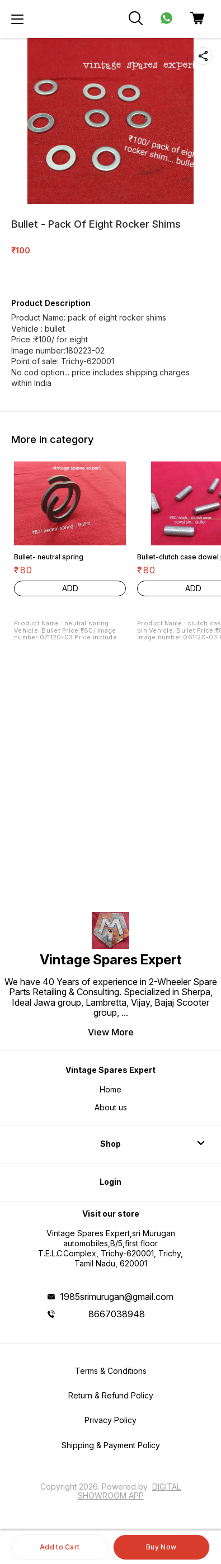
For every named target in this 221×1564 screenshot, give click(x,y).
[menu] (17, 19)
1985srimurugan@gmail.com (116, 1297)
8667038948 (116, 1314)
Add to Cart (59, 1547)
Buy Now (161, 1547)
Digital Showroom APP (129, 1491)
